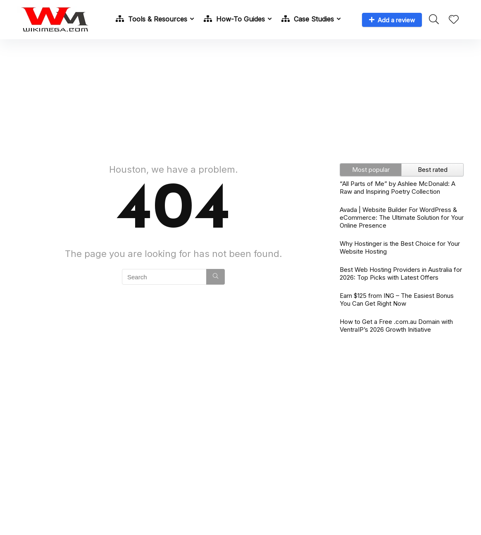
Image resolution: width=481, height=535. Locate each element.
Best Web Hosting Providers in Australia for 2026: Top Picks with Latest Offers (401, 273)
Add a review (392, 20)
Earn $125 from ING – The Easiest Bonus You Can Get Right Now (397, 299)
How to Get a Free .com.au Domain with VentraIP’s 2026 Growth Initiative (396, 325)
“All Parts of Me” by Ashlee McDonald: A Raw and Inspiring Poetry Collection (397, 187)
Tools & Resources (151, 19)
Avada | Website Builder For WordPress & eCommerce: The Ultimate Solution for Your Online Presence (402, 217)
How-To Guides (234, 19)
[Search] (215, 277)
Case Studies (307, 19)
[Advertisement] (240, 97)
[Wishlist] (454, 20)
